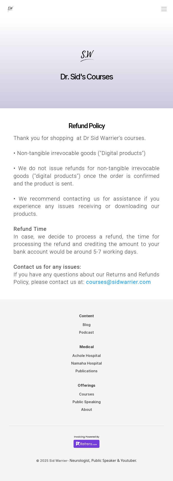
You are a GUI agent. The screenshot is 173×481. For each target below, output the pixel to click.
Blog (87, 324)
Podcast (86, 332)
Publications (86, 371)
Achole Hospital (86, 355)
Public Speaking (87, 402)
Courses (86, 394)
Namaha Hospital (86, 363)
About (86, 409)
